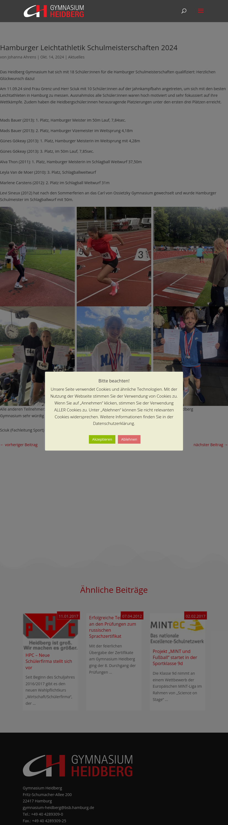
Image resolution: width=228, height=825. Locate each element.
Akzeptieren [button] (102, 439)
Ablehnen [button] (129, 439)
